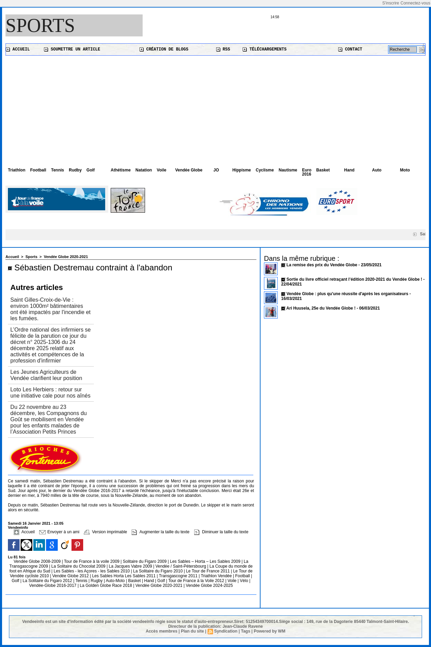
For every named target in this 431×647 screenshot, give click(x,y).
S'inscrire (390, 3)
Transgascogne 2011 (179, 575)
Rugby (97, 580)
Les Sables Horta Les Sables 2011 (124, 575)
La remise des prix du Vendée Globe (322, 265)
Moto (405, 170)
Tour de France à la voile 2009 (92, 561)
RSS (223, 49)
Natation (143, 170)
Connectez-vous (415, 3)
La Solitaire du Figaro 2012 (48, 580)
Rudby (75, 170)
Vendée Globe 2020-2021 (66, 257)
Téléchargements (264, 49)
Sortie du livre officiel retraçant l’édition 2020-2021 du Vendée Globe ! (354, 279)
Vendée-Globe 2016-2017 (52, 585)
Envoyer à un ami (59, 531)
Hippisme (241, 170)
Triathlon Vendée (217, 575)
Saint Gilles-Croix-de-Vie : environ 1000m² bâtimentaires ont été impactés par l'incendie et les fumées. (50, 309)
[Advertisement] (215, 107)
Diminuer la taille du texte (221, 531)
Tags (245, 631)
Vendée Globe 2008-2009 (38, 561)
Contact (350, 49)
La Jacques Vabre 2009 (131, 566)
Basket (323, 170)
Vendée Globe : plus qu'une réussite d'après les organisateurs (347, 293)
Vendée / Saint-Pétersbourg (181, 566)
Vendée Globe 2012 (71, 575)
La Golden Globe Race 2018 (106, 585)
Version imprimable (105, 531)
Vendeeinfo (18, 527)
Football (38, 170)
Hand (349, 170)
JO (216, 170)
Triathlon (16, 170)
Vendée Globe (188, 170)
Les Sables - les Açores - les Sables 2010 (92, 571)
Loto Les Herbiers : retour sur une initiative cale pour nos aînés (50, 393)
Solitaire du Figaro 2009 (145, 561)
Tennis (57, 170)
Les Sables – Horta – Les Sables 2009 (206, 561)
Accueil (18, 49)
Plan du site (192, 631)
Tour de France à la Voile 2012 (196, 580)
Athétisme (121, 170)
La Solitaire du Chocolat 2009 (79, 566)
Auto (377, 170)
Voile (161, 170)
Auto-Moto (116, 580)
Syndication (225, 631)
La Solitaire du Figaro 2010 (158, 571)
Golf (91, 170)
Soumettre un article (72, 49)
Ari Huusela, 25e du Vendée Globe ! (320, 308)
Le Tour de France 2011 (208, 571)
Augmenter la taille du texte (160, 531)
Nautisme (288, 170)
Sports (40, 25)
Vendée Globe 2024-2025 (209, 585)
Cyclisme (265, 170)
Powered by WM (269, 631)
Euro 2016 (306, 172)
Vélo (244, 580)
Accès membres (161, 631)
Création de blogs (164, 49)
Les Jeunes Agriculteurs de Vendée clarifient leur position (46, 375)
